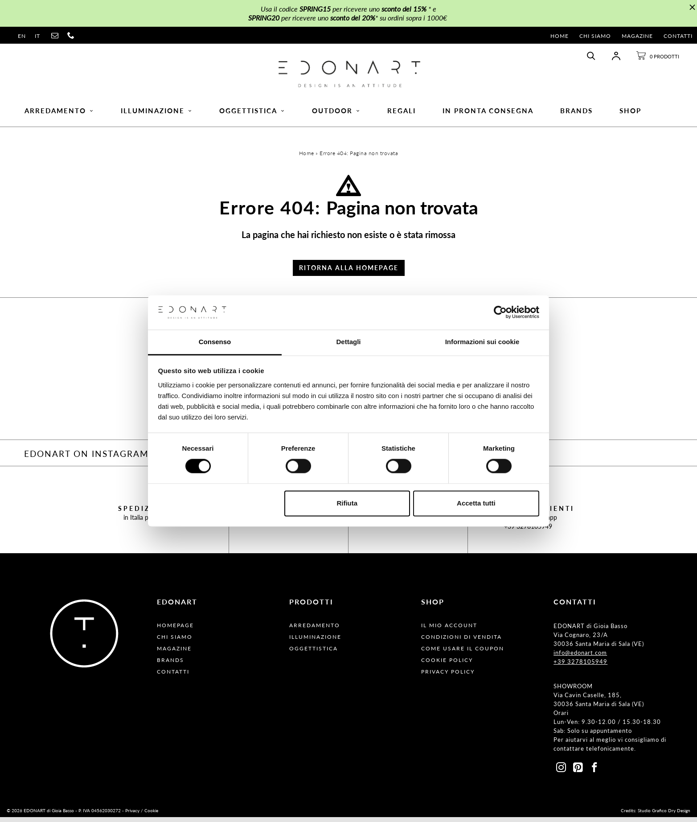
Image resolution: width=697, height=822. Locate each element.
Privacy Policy (448, 676)
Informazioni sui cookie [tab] (482, 341)
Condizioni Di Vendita (461, 641)
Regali (401, 114)
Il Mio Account (449, 630)
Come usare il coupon (462, 653)
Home (559, 36)
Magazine (637, 36)
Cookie (151, 815)
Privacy (132, 815)
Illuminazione (157, 114)
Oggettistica (252, 114)
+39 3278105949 (528, 531)
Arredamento (59, 114)
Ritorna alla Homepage (348, 272)
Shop (630, 114)
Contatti (678, 36)
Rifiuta (346, 503)
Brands (576, 114)
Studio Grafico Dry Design (664, 815)
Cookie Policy (447, 665)
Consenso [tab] (215, 341)
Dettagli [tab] (348, 341)
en (22, 36)
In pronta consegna (488, 114)
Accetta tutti (476, 503)
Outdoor (336, 114)
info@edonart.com (580, 657)
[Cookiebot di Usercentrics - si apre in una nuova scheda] (500, 312)
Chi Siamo (595, 36)
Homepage (175, 630)
